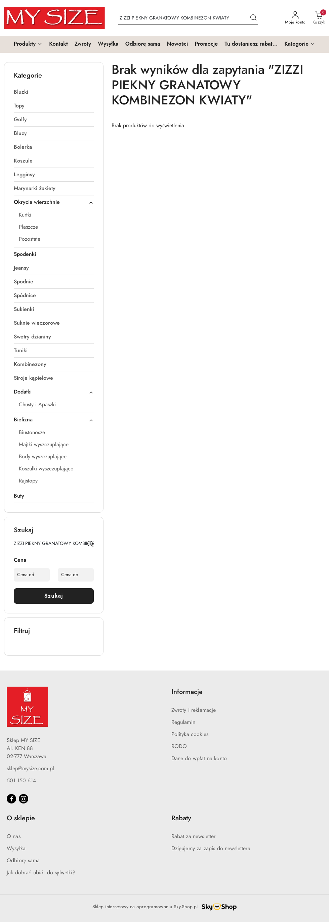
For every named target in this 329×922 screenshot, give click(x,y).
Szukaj (54, 596)
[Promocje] (206, 44)
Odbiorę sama (23, 860)
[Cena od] (32, 575)
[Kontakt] (58, 44)
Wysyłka (16, 848)
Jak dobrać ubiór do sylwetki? (41, 872)
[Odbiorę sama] (142, 44)
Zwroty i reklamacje (193, 710)
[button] (28, 44)
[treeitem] (54, 92)
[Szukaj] (90, 545)
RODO (179, 746)
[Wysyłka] (108, 44)
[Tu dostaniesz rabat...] (251, 44)
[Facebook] (11, 798)
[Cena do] (76, 575)
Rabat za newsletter (193, 836)
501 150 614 (21, 780)
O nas (13, 836)
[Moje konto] (295, 18)
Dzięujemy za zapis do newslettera (210, 848)
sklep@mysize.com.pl (30, 768)
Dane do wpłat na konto (199, 758)
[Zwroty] (83, 44)
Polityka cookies (190, 734)
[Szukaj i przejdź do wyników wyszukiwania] (253, 18)
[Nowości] (177, 44)
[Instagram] (23, 798)
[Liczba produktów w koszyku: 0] (319, 18)
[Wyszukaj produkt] (188, 18)
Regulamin (183, 722)
